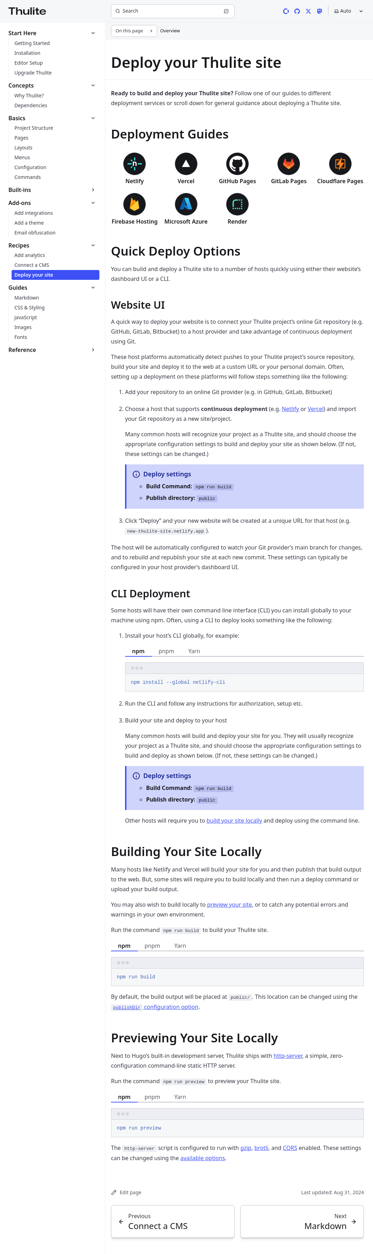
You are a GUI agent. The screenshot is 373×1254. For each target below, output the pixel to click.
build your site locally (234, 820)
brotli (261, 1148)
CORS (290, 1148)
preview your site (229, 904)
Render (237, 221)
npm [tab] (138, 651)
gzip (245, 1148)
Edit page (126, 1192)
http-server (288, 1056)
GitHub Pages (237, 181)
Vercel (186, 181)
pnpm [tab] (167, 651)
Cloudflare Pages (340, 181)
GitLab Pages (289, 181)
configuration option (154, 1007)
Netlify (134, 181)
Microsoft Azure (186, 221)
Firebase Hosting (135, 221)
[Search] (173, 11)
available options (202, 1158)
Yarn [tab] (194, 651)
